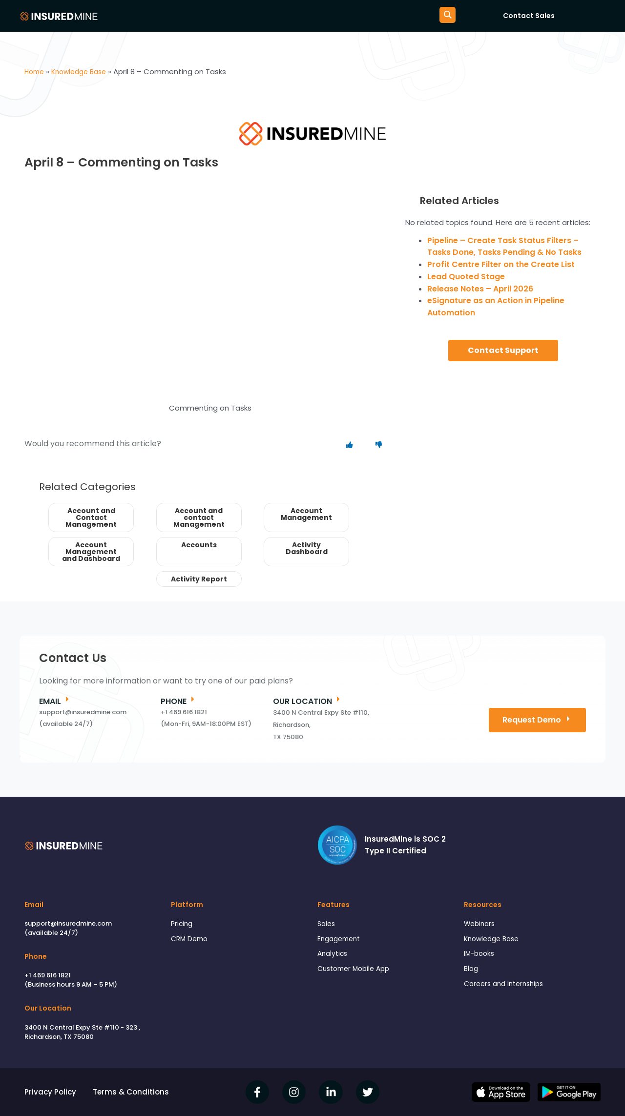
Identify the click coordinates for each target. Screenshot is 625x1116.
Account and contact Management (199, 517)
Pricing (182, 924)
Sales (327, 924)
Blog (471, 973)
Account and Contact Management (91, 517)
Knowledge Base (494, 940)
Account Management (306, 514)
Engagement (341, 940)
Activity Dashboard (307, 548)
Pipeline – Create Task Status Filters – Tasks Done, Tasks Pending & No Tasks (504, 246)
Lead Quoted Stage (466, 276)
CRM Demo (191, 940)
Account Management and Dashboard (91, 551)
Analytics (333, 956)
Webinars (481, 924)
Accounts (199, 545)
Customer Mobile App (356, 973)
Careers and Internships (507, 988)
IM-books (480, 956)
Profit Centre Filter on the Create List (501, 264)
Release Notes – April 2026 (480, 288)
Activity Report (199, 579)
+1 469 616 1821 (47, 975)
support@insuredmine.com (68, 923)
